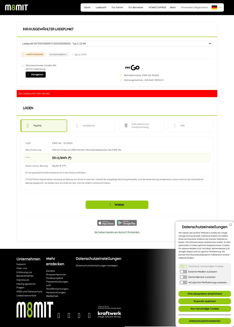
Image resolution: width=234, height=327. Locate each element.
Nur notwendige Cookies (205, 308)
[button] (43, 125)
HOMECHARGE (157, 7)
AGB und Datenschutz (29, 291)
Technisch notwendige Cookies (206, 266)
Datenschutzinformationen (204, 321)
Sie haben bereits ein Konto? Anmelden (117, 232)
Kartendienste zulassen (201, 277)
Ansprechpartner (56, 274)
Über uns (21, 268)
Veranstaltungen (56, 292)
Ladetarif (101, 7)
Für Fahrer (117, 7)
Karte (87, 7)
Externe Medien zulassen (202, 271)
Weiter (116, 205)
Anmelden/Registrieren (194, 7)
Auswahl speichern (205, 301)
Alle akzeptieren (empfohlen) (205, 293)
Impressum (22, 280)
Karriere (50, 271)
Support (21, 264)
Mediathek (52, 296)
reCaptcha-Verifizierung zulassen (207, 282)
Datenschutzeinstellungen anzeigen (97, 265)
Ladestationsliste (26, 295)
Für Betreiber (135, 7)
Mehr (173, 7)
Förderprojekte (54, 278)
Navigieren (35, 74)
